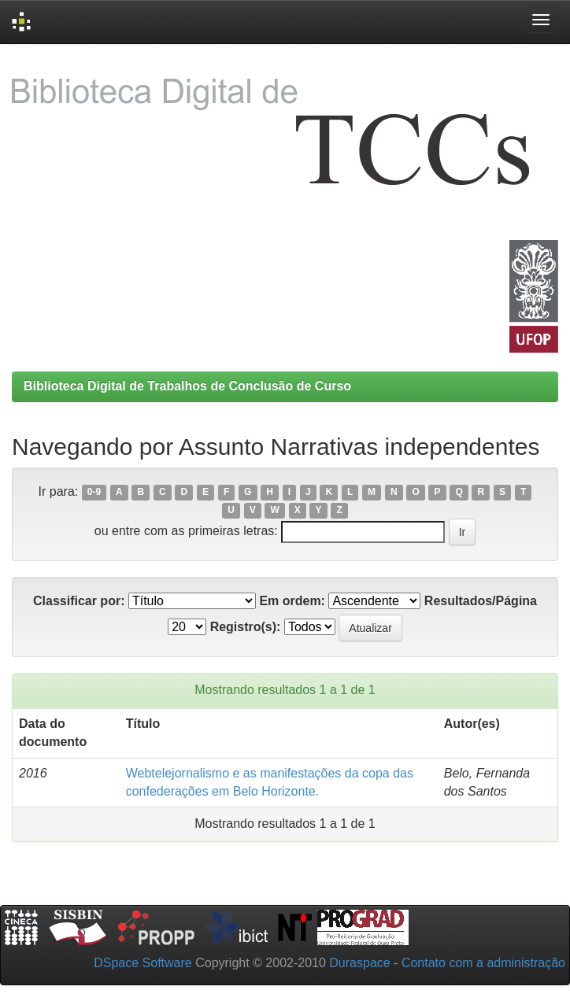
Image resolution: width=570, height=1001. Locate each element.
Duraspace (359, 963)
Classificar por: (78, 601)
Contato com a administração (483, 963)
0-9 (94, 492)
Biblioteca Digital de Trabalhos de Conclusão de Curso (187, 386)
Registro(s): (245, 626)
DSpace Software (143, 963)
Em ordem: (292, 601)
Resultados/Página (480, 601)
